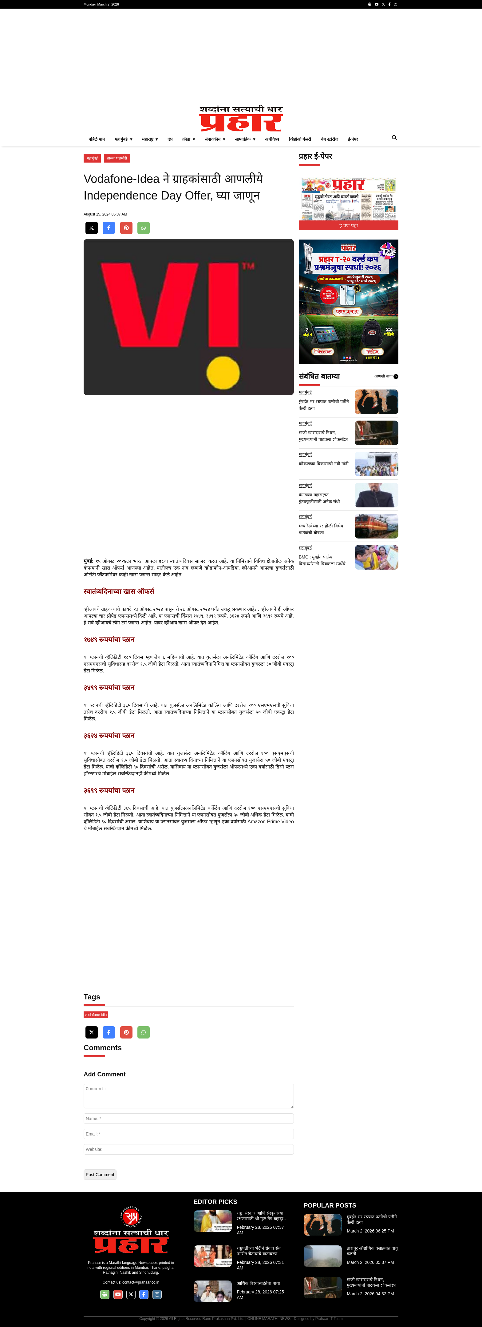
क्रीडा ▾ (188, 139)
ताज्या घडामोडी (117, 158)
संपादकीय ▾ (215, 139)
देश (170, 139)
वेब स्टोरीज (329, 139)
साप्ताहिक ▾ (245, 139)
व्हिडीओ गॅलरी (300, 139)
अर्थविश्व (272, 139)
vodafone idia (96, 1015)
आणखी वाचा (386, 376)
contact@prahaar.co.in (140, 1282)
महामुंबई (92, 158)
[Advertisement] (241, 57)
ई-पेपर (353, 139)
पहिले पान (97, 139)
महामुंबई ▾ (123, 139)
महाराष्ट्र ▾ (150, 139)
